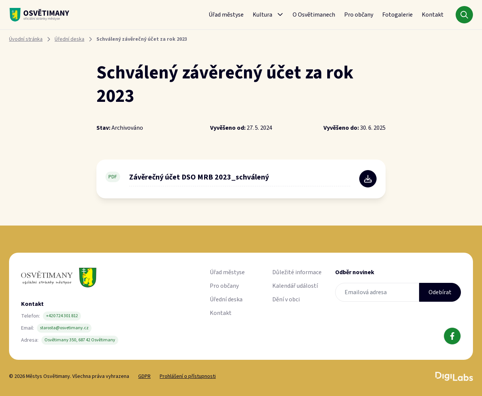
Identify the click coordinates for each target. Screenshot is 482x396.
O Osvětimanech (314, 15)
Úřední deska (69, 39)
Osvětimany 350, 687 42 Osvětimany (79, 340)
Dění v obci (286, 299)
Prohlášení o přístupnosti (188, 376)
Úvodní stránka (26, 39)
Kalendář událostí (295, 286)
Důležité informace (297, 272)
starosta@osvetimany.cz (64, 328)
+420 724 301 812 (62, 316)
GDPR (144, 376)
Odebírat (440, 292)
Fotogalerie (397, 15)
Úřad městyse (226, 15)
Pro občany (358, 15)
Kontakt (433, 15)
